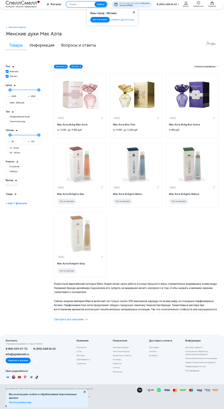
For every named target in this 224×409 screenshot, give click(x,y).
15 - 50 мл (12, 147)
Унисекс (11, 76)
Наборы (11, 171)
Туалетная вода (15, 121)
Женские (12, 71)
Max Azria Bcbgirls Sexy (71, 263)
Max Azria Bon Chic (124, 124)
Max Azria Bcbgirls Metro (127, 194)
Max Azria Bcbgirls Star (70, 194)
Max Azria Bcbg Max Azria (72, 124)
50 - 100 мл (13, 152)
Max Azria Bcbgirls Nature (184, 194)
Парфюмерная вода (18, 116)
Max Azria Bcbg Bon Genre (184, 124)
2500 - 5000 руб (15, 102)
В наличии (12, 166)
